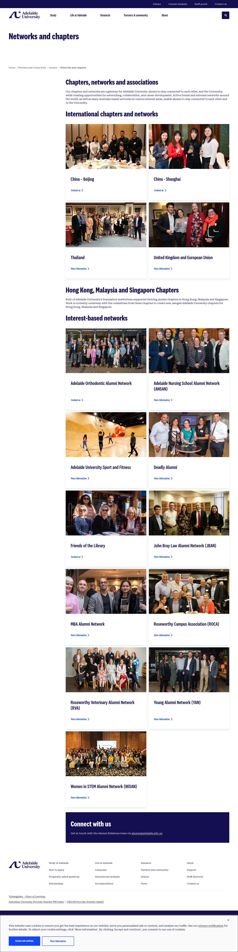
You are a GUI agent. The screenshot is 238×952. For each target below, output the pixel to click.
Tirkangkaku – (27, 896)
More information (79, 268)
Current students (177, 4)
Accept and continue (24, 940)
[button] (228, 920)
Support (191, 870)
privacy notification (210, 925)
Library (157, 4)
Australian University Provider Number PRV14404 (36, 902)
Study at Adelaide (58, 863)
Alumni (145, 876)
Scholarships (56, 883)
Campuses (100, 870)
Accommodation (104, 883)
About (190, 863)
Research (146, 863)
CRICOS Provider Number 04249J (85, 902)
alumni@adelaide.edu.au (147, 833)
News (144, 883)
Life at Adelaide (103, 863)
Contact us (221, 4)
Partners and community (154, 870)
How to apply (56, 870)
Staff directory (195, 876)
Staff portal (201, 4)
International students (107, 876)
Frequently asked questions (64, 876)
